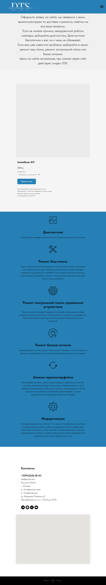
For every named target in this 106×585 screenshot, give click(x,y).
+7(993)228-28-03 (31, 475)
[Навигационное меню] (102, 7)
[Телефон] (32, 507)
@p (25, 479)
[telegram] (23, 507)
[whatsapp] (27, 507)
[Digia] (36, 507)
